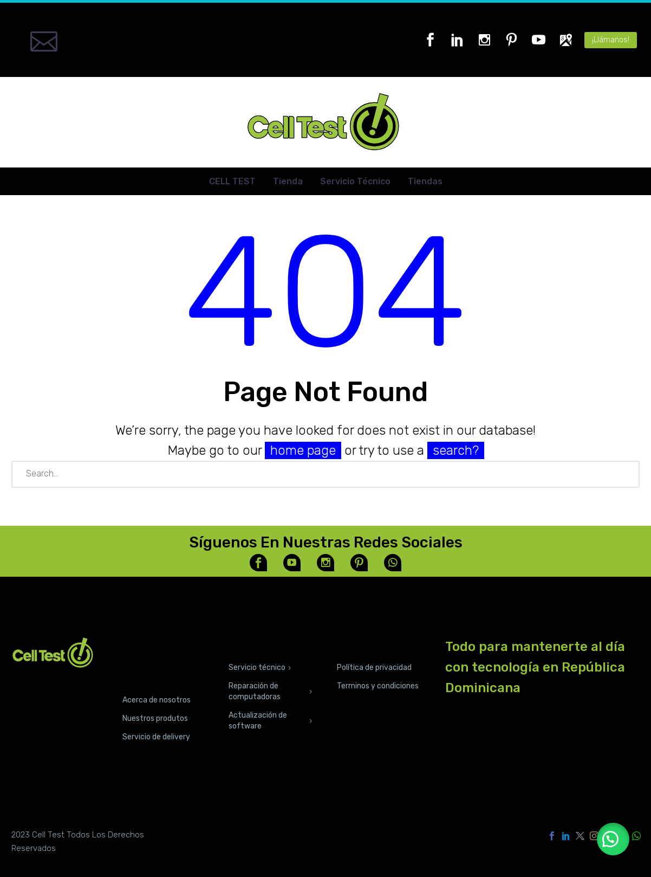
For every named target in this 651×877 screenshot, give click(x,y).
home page (303, 450)
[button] (613, 839)
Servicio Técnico (355, 181)
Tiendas (425, 181)
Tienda (288, 181)
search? (456, 450)
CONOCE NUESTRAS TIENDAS (149, 660)
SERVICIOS (255, 644)
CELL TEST (232, 181)
